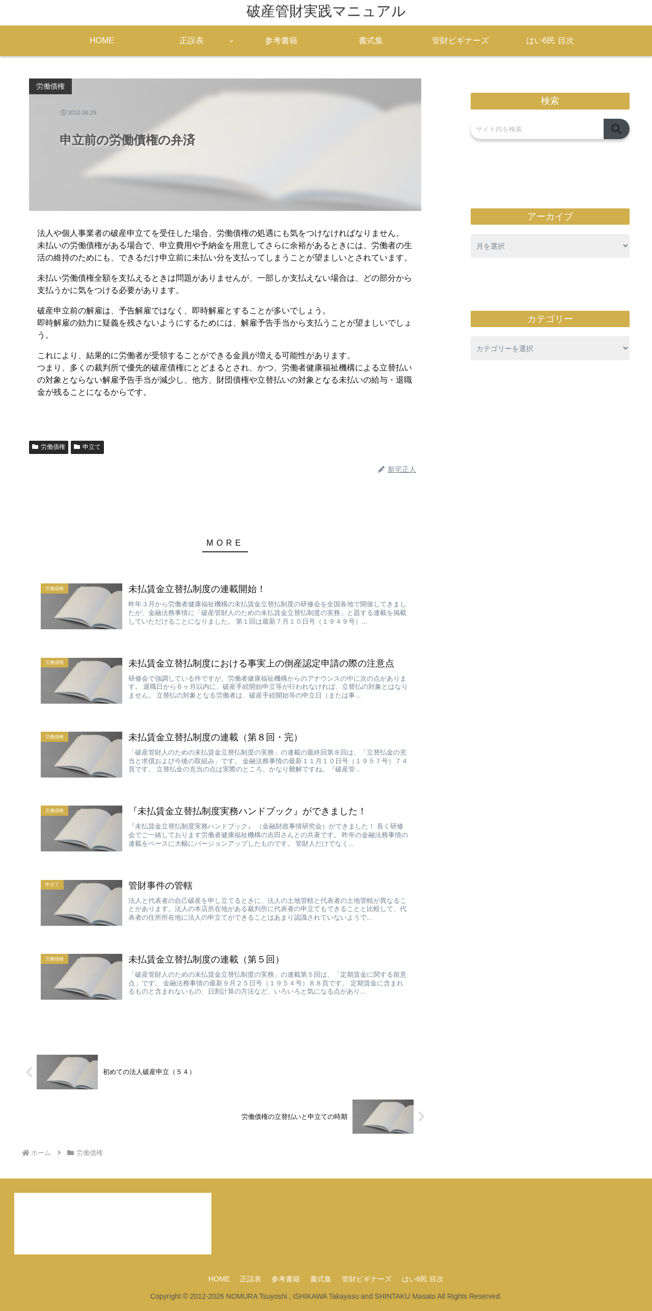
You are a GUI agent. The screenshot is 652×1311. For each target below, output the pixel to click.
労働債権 (48, 446)
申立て (87, 446)
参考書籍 (285, 1279)
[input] (537, 129)
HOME (219, 1279)
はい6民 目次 (423, 1279)
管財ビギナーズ (367, 1279)
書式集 (321, 1279)
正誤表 (250, 1279)
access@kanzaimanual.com (81, 1230)
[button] (617, 129)
